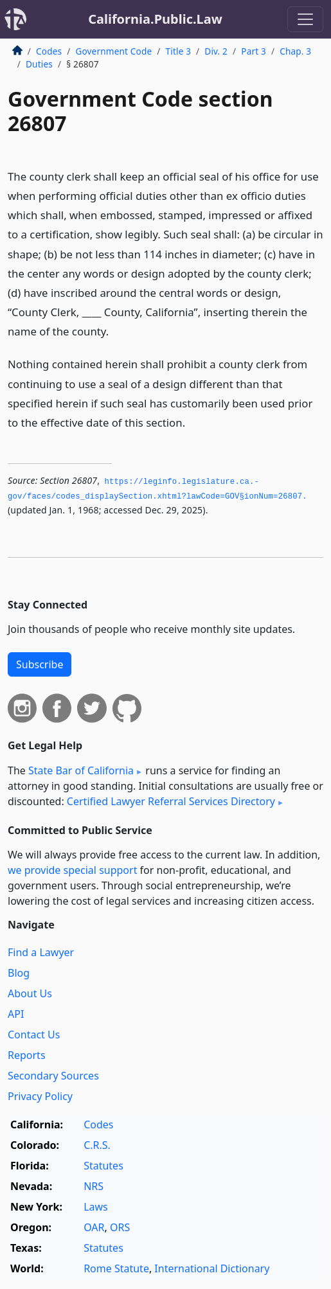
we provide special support (72, 870)
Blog (19, 973)
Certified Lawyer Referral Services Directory (171, 801)
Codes (49, 51)
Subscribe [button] (39, 664)
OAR (94, 1227)
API (16, 1014)
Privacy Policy (40, 1096)
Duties (39, 64)
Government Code (113, 51)
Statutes (103, 1166)
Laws (96, 1207)
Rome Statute (116, 1268)
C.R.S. (97, 1145)
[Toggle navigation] (305, 19)
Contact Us (34, 1034)
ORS (120, 1227)
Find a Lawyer (41, 952)
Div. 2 (216, 51)
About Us (30, 993)
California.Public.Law (155, 19)
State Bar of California (81, 770)
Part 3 (253, 51)
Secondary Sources (53, 1076)
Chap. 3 (295, 51)
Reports (27, 1055)
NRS (93, 1186)
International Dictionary (211, 1268)
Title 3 (179, 51)
